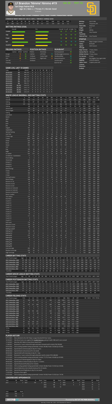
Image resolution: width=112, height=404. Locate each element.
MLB (32, 6)
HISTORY (69, 15)
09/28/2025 (9, 72)
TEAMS (47, 15)
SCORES (28, 15)
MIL (19, 79)
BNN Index (18, 15)
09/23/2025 (9, 81)
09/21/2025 (9, 85)
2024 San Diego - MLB (12, 266)
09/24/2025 (9, 79)
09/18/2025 (9, 92)
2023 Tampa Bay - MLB (12, 264)
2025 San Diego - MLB (12, 269)
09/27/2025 (9, 74)
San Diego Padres (22, 6)
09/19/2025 (9, 89)
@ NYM (19, 92)
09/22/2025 (9, 83)
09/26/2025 (9, 77)
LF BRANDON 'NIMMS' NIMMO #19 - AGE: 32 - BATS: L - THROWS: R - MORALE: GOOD (29, 19)
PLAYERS (53, 15)
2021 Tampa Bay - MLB (12, 260)
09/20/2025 (9, 87)
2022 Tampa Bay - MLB (12, 262)
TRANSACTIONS (61, 15)
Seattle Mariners (39, 340)
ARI (19, 72)
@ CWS (19, 85)
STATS (42, 15)
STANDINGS (35, 15)
